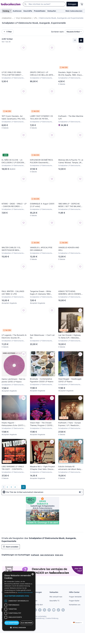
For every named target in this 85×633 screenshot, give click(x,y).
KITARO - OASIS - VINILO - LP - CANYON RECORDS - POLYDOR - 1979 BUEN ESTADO (14, 205)
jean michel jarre (47, 555)
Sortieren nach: (57, 32)
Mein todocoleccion (74, 11)
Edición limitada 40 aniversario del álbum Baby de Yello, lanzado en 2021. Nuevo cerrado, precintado (69, 467)
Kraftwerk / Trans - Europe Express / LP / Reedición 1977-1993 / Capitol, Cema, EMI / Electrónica (69, 424)
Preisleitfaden (39, 11)
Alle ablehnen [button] (26, 623)
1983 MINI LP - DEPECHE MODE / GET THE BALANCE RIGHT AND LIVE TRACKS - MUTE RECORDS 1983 (70, 205)
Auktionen (17, 11)
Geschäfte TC (54, 601)
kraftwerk (35, 555)
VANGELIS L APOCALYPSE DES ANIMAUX (41, 248)
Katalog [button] (6, 11)
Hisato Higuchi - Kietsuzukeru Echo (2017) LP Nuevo (14, 424)
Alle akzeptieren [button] (11, 623)
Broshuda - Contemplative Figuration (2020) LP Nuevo (41, 380)
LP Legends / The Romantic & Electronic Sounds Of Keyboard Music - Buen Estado (14, 336)
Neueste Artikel (73, 32)
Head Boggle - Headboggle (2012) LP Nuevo (69, 380)
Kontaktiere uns (74, 605)
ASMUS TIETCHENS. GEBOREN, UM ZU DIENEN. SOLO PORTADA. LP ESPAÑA (70, 292)
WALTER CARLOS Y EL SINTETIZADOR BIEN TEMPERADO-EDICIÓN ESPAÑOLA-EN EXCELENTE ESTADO (13, 248)
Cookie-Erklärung (52, 618)
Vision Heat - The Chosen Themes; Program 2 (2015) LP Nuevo (41, 424)
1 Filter (8, 32)
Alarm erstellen (10, 547)
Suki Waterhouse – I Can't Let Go (42, 336)
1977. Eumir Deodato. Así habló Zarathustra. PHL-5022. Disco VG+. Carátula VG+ (14, 117)
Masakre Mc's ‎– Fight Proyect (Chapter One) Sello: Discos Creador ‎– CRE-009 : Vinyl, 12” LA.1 (42, 467)
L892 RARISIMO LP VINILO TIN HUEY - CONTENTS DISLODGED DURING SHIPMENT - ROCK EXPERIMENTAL (13, 467)
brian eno (59, 555)
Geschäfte (27, 11)
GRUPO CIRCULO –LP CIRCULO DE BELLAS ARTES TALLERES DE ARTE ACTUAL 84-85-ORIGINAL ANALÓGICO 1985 (42, 73)
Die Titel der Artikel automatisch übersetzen (23, 492)
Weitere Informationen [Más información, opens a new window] (25, 592)
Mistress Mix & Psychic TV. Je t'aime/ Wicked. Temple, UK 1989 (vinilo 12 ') (70, 161)
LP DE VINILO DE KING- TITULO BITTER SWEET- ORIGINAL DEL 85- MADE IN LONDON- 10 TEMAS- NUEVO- (13, 73)
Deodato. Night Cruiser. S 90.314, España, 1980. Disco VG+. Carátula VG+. (70, 73)
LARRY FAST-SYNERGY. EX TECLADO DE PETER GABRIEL (41, 117)
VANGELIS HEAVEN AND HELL (68, 248)
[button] (18, 596)
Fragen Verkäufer (75, 597)
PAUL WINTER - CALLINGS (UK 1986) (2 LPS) (13, 292)
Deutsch (77, 622)
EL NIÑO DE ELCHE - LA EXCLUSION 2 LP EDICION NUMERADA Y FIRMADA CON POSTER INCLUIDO (14, 161)
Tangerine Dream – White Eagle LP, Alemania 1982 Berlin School (40, 292)
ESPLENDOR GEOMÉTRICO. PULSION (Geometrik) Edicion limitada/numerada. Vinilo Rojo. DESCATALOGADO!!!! (41, 161)
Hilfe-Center (74, 592)
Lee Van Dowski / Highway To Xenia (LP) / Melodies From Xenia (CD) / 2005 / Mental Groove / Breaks (69, 336)
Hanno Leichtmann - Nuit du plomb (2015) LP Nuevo (13, 380)
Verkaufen (51, 11)
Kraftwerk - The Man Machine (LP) (70, 117)
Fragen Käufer (74, 601)
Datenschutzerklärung (36, 618)
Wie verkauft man (55, 597)
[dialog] (18, 601)
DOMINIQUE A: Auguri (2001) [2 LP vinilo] (42, 205)
